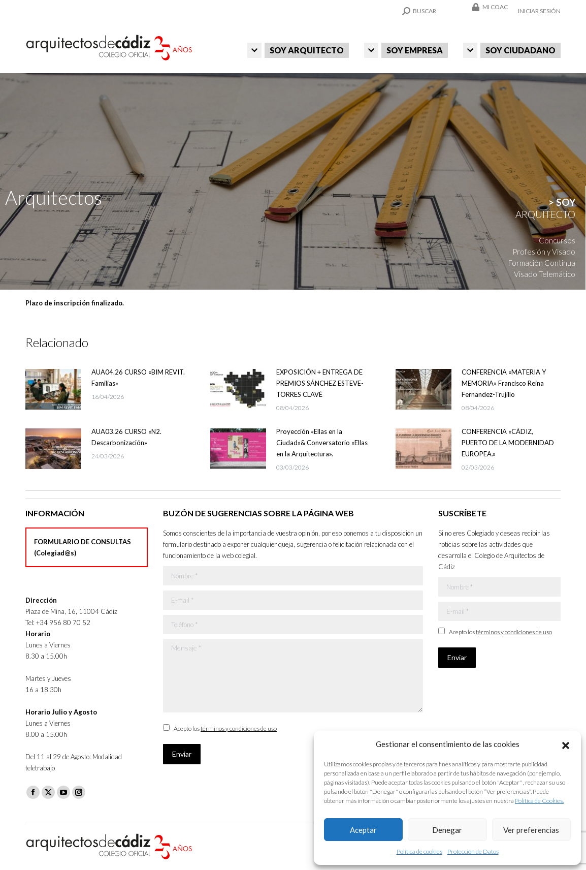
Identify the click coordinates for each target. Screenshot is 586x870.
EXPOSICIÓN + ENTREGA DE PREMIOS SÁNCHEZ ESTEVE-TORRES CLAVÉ (320, 383)
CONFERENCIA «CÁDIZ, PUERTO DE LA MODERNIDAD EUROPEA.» (508, 442)
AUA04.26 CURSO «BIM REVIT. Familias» (138, 377)
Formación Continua (541, 262)
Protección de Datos (473, 851)
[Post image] (53, 389)
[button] (566, 744)
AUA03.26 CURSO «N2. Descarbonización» (126, 437)
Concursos (557, 240)
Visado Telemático (544, 273)
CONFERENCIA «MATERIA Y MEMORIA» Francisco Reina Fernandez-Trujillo (504, 383)
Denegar (447, 829)
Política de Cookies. (539, 800)
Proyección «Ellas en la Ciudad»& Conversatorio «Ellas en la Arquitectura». (322, 442)
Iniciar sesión (539, 11)
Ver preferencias (531, 829)
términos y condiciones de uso (239, 728)
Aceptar (363, 829)
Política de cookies (419, 851)
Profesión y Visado (543, 251)
